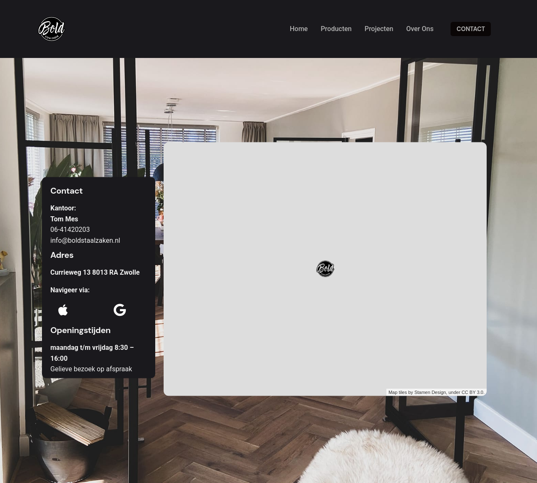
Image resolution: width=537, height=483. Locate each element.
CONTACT (470, 29)
